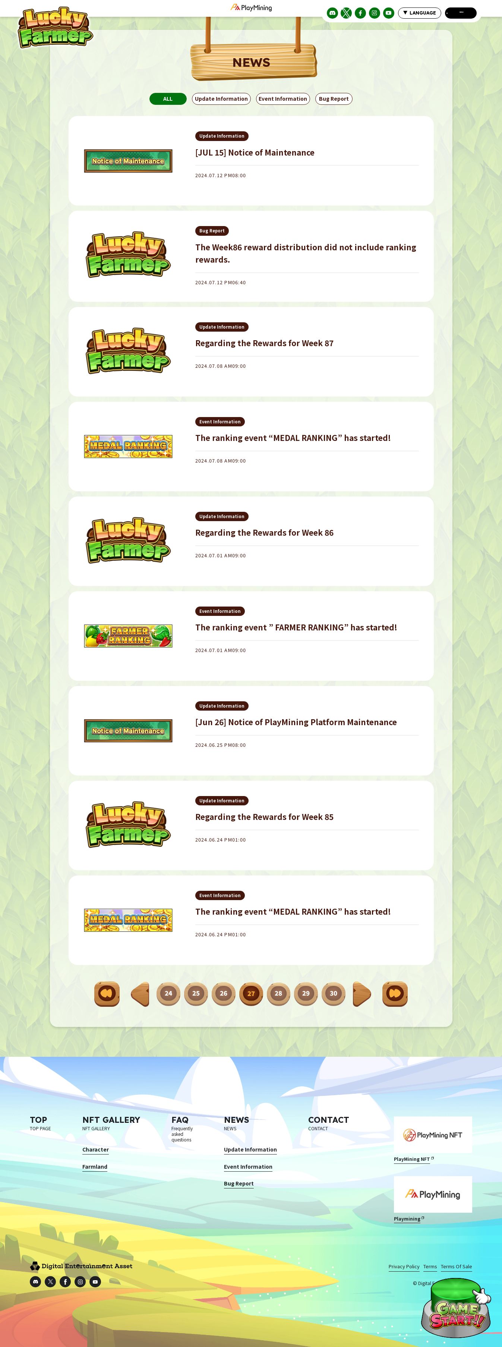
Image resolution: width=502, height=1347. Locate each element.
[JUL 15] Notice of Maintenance (255, 154)
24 (168, 993)
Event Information (283, 101)
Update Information (221, 101)
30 (334, 993)
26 (223, 993)
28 (278, 993)
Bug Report (334, 101)
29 (306, 993)
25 (196, 993)
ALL (168, 101)
